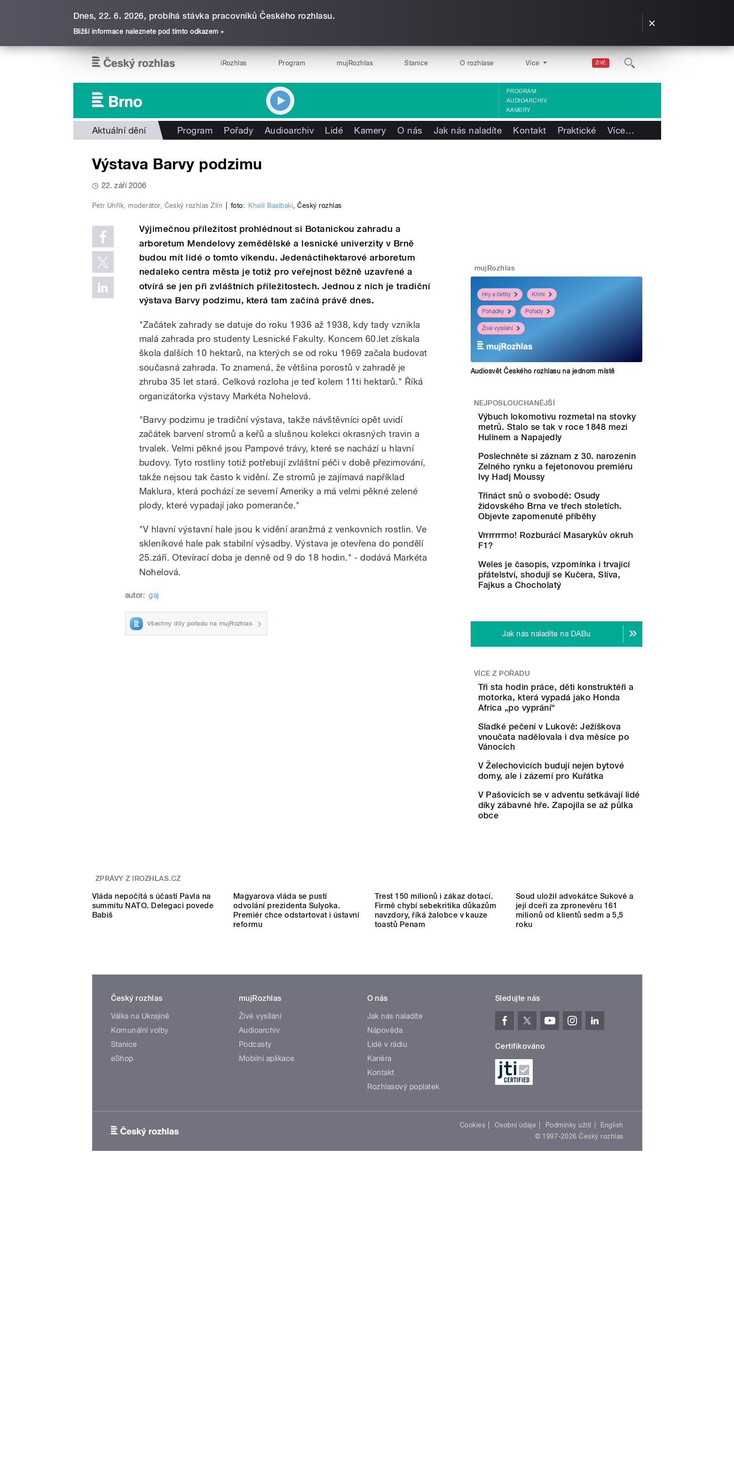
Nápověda (385, 1224)
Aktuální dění (119, 130)
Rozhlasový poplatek (403, 1280)
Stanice (416, 63)
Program (291, 63)
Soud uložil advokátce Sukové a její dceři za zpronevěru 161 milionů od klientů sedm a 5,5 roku (574, 1104)
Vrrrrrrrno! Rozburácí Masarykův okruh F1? (574, 571)
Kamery (518, 110)
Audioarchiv (526, 100)
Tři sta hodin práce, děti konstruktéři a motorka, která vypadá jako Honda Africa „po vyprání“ (582, 767)
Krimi (542, 294)
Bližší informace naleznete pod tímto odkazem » (148, 31)
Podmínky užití (568, 1319)
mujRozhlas (355, 63)
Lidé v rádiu (387, 1238)
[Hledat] (629, 63)
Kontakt (529, 130)
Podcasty (255, 1238)
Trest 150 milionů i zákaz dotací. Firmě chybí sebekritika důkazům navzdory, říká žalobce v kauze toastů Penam (436, 1104)
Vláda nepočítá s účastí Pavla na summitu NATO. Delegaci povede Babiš (153, 1100)
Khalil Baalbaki (270, 405)
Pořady (238, 130)
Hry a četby (500, 294)
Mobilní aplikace (267, 1252)
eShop (122, 1252)
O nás (409, 130)
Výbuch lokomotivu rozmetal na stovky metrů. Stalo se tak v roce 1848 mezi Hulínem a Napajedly (584, 432)
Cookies (472, 1319)
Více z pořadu (502, 738)
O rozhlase (477, 63)
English (611, 1319)
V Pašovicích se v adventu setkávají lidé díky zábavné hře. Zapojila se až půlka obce (585, 909)
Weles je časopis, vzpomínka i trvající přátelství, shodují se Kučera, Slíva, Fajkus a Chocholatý (577, 629)
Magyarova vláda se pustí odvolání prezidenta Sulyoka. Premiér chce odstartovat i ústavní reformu (296, 1104)
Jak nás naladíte (468, 130)
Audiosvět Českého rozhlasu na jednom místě (543, 371)
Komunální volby (140, 1224)
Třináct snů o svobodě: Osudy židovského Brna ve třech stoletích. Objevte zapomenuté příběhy (585, 531)
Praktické (577, 130)
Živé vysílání (501, 328)
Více (621, 130)
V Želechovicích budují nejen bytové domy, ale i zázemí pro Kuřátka (578, 862)
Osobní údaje (516, 1319)
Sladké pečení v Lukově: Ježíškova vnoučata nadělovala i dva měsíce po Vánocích (586, 817)
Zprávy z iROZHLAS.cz (138, 988)
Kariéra (379, 1252)
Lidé (334, 130)
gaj (153, 795)
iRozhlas (234, 63)
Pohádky (496, 311)
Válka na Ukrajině (140, 1210)
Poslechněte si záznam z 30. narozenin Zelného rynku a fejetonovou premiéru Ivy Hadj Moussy (584, 481)
